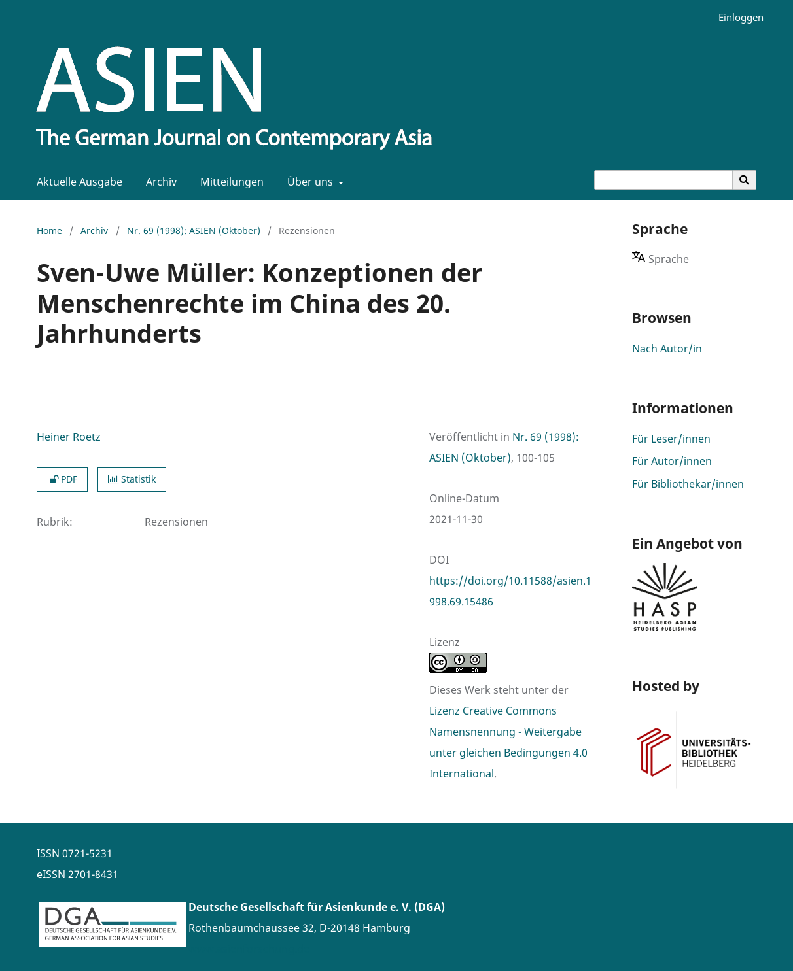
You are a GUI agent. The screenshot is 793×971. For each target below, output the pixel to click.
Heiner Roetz (69, 437)
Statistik (132, 479)
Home (49, 230)
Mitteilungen (229, 181)
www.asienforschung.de (248, 949)
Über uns (309, 181)
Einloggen (736, 17)
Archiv (159, 181)
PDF (62, 479)
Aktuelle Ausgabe (76, 181)
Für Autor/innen (672, 461)
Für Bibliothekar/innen (688, 484)
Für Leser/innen (671, 439)
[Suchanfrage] (663, 180)
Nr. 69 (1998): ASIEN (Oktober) (193, 230)
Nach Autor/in (667, 348)
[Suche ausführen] (744, 180)
